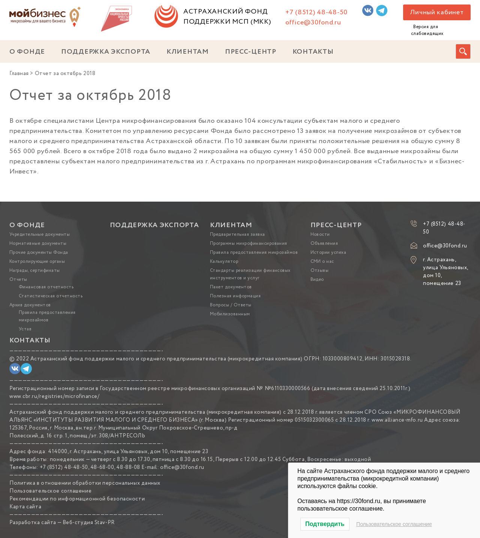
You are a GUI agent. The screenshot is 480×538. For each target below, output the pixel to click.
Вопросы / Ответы (231, 305)
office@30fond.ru (313, 22)
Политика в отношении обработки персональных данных (84, 483)
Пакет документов (231, 287)
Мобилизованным (230, 314)
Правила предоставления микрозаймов (254, 252)
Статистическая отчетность (50, 296)
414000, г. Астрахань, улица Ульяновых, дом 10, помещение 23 (128, 451)
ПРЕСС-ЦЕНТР (250, 52)
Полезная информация (235, 296)
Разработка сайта (32, 522)
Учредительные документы (39, 234)
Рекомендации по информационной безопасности (77, 499)
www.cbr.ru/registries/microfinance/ (54, 396)
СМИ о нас (322, 261)
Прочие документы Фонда (38, 252)
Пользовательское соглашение (50, 491)
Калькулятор (224, 261)
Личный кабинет (437, 12)
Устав (25, 329)
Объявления (324, 243)
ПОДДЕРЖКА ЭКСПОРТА (105, 52)
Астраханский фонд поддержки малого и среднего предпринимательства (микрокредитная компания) (166, 359)
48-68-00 (102, 467)
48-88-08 (128, 467)
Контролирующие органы (37, 261)
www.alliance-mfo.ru (397, 420)
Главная (19, 73)
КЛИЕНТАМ (187, 52)
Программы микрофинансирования (248, 243)
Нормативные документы (37, 243)
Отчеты (18, 279)
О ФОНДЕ (27, 52)
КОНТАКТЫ (313, 52)
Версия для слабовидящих (427, 30)
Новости (320, 234)
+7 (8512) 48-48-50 (316, 12)
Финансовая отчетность (46, 287)
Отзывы (319, 270)
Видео (317, 279)
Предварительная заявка (237, 234)
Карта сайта (25, 507)
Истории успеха (328, 252)
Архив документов (30, 305)
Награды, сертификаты (34, 270)
